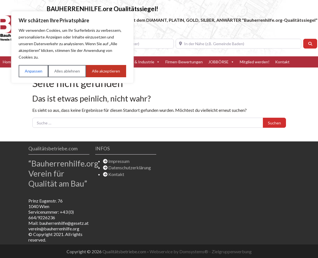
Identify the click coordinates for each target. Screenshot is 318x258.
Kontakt (282, 61)
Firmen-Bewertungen (184, 61)
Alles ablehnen (67, 71)
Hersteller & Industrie (138, 61)
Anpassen (33, 71)
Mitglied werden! (255, 61)
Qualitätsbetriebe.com (124, 251)
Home (8, 61)
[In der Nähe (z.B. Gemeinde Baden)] (238, 44)
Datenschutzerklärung (129, 167)
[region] (72, 47)
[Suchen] (310, 44)
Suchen (274, 122)
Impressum (118, 161)
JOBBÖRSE (221, 61)
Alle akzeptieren (106, 71)
